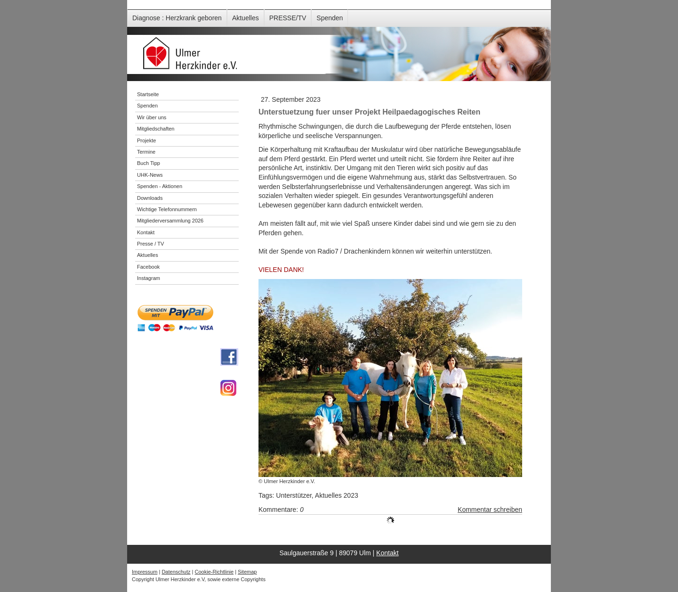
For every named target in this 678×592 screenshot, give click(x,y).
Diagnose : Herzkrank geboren (177, 18)
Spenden (329, 18)
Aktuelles (245, 18)
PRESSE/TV (288, 18)
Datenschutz (175, 572)
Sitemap (247, 572)
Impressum (144, 572)
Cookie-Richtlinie (214, 572)
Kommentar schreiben (490, 509)
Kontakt (387, 553)
